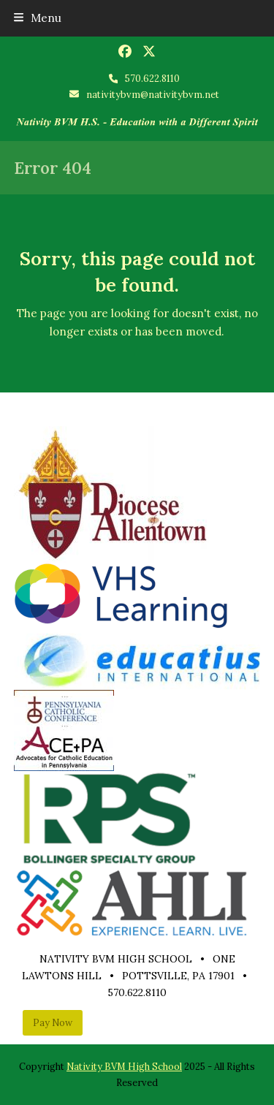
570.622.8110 (152, 78)
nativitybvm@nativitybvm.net (152, 94)
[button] (37, 18)
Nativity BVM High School (124, 1066)
